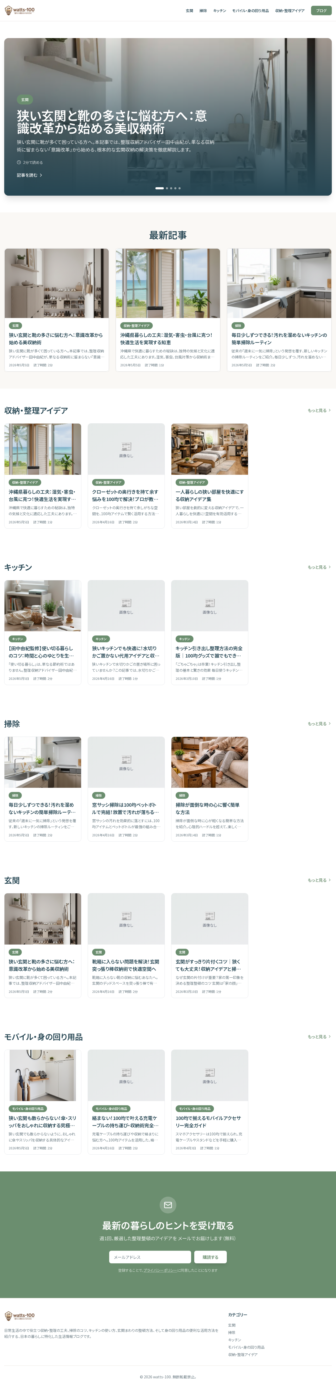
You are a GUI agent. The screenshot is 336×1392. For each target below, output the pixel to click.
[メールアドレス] (150, 1257)
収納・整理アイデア (290, 10)
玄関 (189, 10)
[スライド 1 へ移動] (159, 188)
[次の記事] (329, 310)
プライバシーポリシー (160, 1270)
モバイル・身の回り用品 (250, 10)
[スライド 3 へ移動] (171, 188)
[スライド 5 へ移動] (179, 188)
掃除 (203, 10)
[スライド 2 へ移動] (167, 188)
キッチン (219, 10)
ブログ (321, 10)
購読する (210, 1257)
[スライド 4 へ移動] (175, 188)
